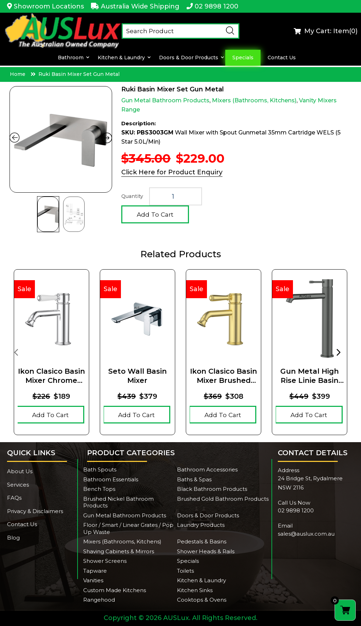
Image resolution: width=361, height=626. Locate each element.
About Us (19, 471)
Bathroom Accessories (207, 469)
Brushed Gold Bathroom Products (223, 498)
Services (18, 484)
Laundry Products (201, 525)
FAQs (14, 497)
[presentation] (16, 352)
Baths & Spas (194, 479)
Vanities (93, 580)
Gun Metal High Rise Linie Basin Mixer (309, 376)
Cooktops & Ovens (201, 599)
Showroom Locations (49, 6)
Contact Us (282, 58)
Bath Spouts (99, 469)
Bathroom (71, 58)
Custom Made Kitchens (114, 590)
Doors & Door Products (188, 58)
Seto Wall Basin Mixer (137, 376)
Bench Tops (99, 489)
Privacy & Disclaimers (35, 511)
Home (17, 74)
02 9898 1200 (216, 6)
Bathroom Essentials (110, 479)
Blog (13, 537)
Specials (242, 58)
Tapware (95, 570)
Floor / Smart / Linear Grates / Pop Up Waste (128, 528)
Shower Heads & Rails (205, 551)
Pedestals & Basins (201, 541)
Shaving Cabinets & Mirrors (118, 551)
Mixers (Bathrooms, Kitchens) (254, 100)
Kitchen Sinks (195, 590)
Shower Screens (105, 561)
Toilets (185, 570)
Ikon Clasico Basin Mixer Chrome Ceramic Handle (51, 376)
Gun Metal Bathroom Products (165, 100)
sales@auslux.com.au (306, 533)
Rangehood (99, 599)
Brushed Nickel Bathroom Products (118, 502)
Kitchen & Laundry (121, 58)
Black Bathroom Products (212, 489)
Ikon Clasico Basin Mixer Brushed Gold (223, 376)
